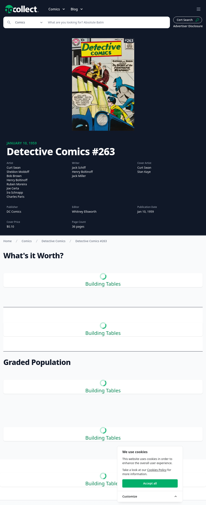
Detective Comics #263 (91, 241)
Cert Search (188, 20)
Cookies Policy (175, 470)
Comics (27, 241)
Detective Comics (54, 241)
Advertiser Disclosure (188, 26)
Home (7, 241)
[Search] (106, 22)
